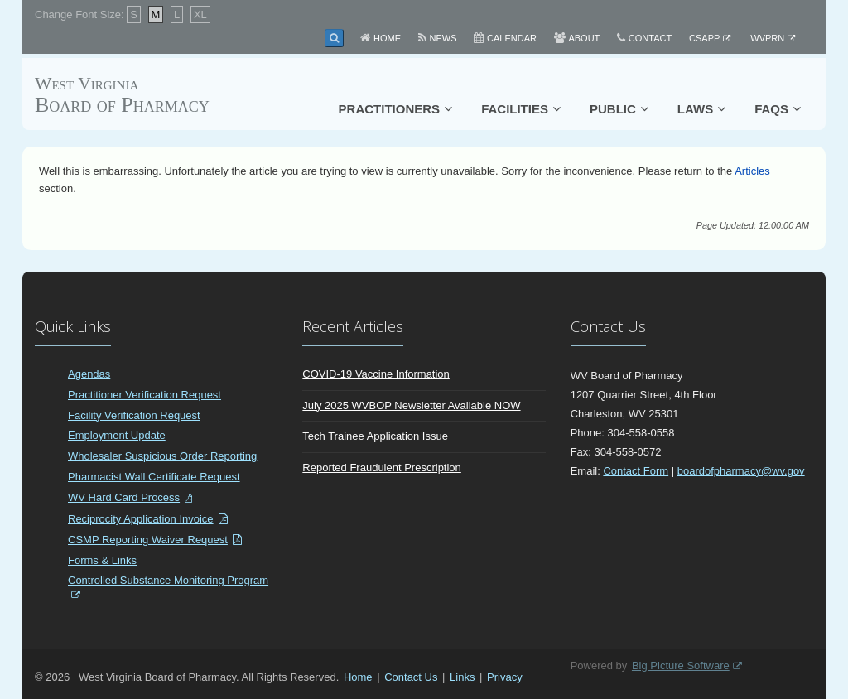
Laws (695, 109)
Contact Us (410, 677)
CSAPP (704, 38)
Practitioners (390, 109)
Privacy (505, 677)
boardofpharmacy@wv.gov (741, 471)
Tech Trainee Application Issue (375, 436)
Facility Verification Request (134, 415)
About (584, 38)
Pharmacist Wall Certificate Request (154, 476)
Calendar (512, 38)
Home (387, 38)
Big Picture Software (681, 665)
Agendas (89, 374)
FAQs (771, 109)
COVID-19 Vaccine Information (376, 374)
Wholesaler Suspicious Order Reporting (162, 456)
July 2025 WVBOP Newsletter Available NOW (411, 405)
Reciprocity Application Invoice (141, 519)
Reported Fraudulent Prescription (381, 467)
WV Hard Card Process (124, 497)
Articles (752, 171)
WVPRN (767, 38)
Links (462, 677)
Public (613, 109)
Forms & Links (102, 560)
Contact (650, 38)
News (443, 38)
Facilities (514, 109)
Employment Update (117, 435)
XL (200, 14)
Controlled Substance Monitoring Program (168, 580)
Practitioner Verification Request (144, 394)
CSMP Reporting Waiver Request (148, 539)
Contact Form (635, 471)
